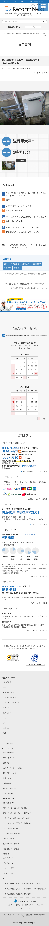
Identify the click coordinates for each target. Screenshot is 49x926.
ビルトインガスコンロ (11, 702)
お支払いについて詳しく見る (37, 499)
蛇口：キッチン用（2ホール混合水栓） (17, 818)
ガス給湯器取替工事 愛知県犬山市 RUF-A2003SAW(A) (24, 284)
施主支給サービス (9, 778)
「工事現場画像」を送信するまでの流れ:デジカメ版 (21, 884)
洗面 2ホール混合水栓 (11, 828)
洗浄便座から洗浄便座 (11, 844)
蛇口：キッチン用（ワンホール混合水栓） (18, 813)
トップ (5, 33)
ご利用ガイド (8, 858)
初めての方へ (8, 863)
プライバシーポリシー (19, 915)
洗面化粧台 (7, 713)
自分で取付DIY (8, 803)
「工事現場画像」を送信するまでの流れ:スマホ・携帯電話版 (24, 889)
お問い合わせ (8, 794)
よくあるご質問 (8, 868)
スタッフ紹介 (25, 908)
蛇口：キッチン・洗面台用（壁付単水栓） (18, 823)
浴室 (4, 733)
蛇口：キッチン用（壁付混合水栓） (15, 808)
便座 (4, 723)
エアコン (6, 728)
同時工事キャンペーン (11, 773)
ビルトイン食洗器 (9, 697)
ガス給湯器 (15, 264)
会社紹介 (10, 905)
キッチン (6, 708)
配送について (8, 878)
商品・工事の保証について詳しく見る (35, 471)
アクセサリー (8, 743)
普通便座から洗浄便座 (11, 849)
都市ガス (17, 268)
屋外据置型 (37, 264)
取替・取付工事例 (13, 33)
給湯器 (27, 68)
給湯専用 (7, 268)
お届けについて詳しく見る (38, 576)
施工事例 (6, 763)
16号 (5, 264)
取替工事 (25, 264)
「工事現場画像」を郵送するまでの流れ (17, 894)
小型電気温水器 (8, 692)
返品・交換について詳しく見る (37, 630)
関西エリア (29, 905)
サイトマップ (7, 915)
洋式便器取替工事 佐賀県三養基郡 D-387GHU (28, 288)
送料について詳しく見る (39, 603)
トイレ (5, 718)
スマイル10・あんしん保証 (12, 768)
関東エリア (19, 905)
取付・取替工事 (8, 758)
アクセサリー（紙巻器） (12, 833)
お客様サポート (8, 753)
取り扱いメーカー (9, 788)
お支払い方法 (8, 873)
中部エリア (39, 905)
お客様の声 (7, 783)
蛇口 (4, 738)
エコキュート (8, 687)
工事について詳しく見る (39, 524)
